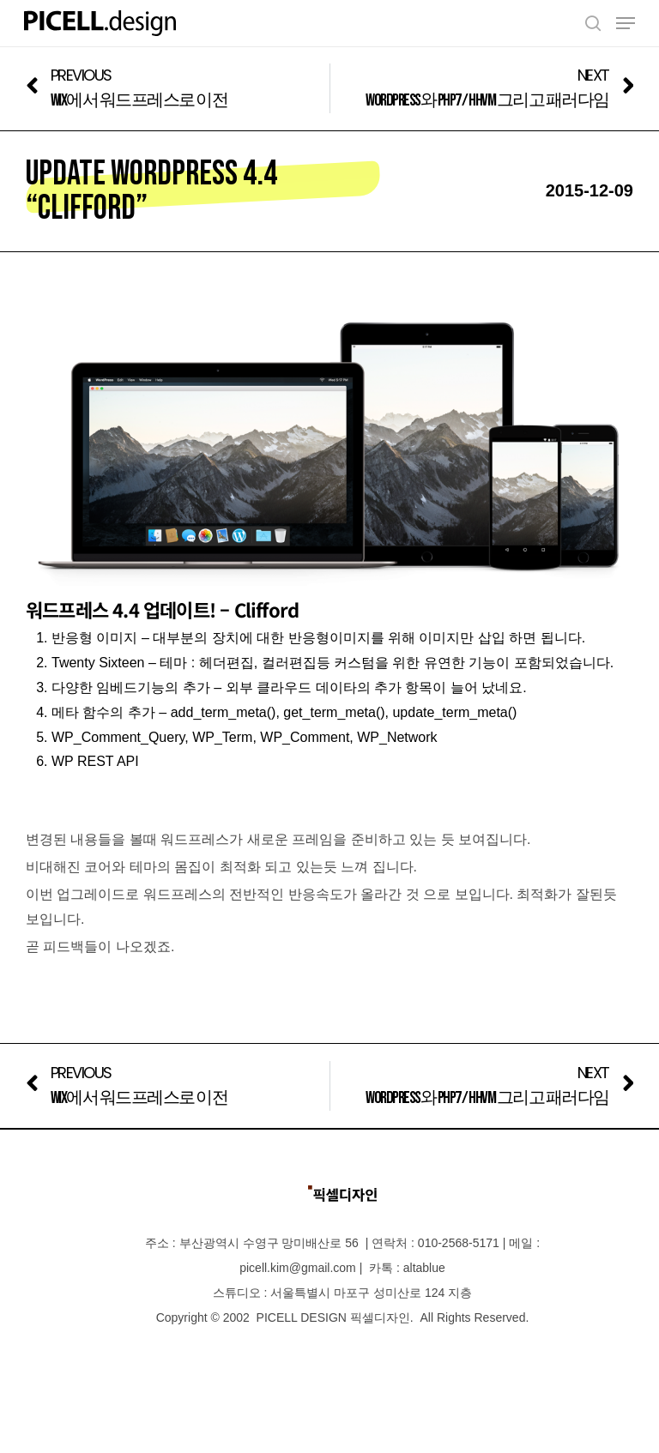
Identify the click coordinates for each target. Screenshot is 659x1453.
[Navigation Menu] (625, 23)
